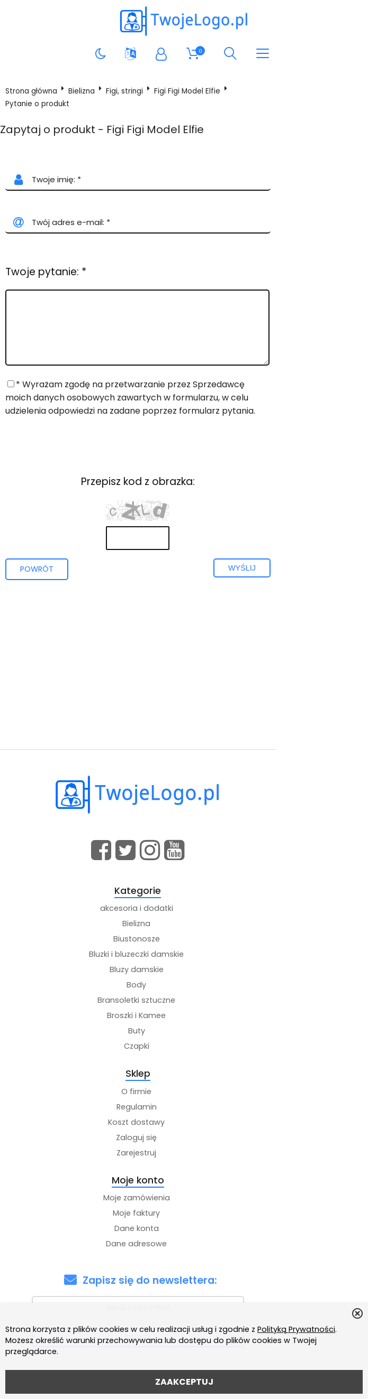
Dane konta (182, 1230)
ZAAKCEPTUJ (184, 1382)
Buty (182, 1032)
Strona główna (35, 93)
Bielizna (85, 93)
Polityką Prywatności (296, 1329)
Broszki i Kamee (182, 1017)
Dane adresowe (182, 1245)
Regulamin (183, 1108)
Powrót (40, 570)
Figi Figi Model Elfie (191, 93)
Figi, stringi (128, 93)
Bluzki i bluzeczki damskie (182, 955)
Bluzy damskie (183, 971)
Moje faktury (182, 1214)
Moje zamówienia (182, 1199)
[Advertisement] (183, 671)
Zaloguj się (182, 1138)
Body (182, 986)
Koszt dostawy (182, 1123)
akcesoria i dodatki (182, 909)
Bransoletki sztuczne (182, 1001)
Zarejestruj (182, 1154)
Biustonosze (182, 940)
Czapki (182, 1047)
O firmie (182, 1092)
